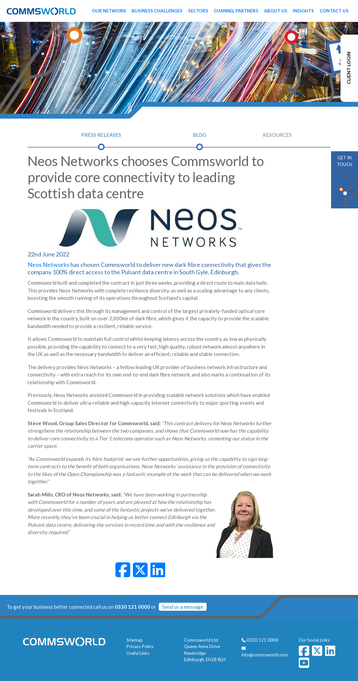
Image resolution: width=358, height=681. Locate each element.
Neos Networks (48, 264)
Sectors (198, 10)
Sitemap (135, 640)
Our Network (109, 10)
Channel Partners (236, 10)
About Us (275, 10)
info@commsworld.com (265, 654)
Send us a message (182, 607)
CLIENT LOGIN (349, 68)
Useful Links (138, 653)
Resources (277, 135)
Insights (303, 10)
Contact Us (334, 10)
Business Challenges (157, 10)
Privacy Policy (140, 646)
